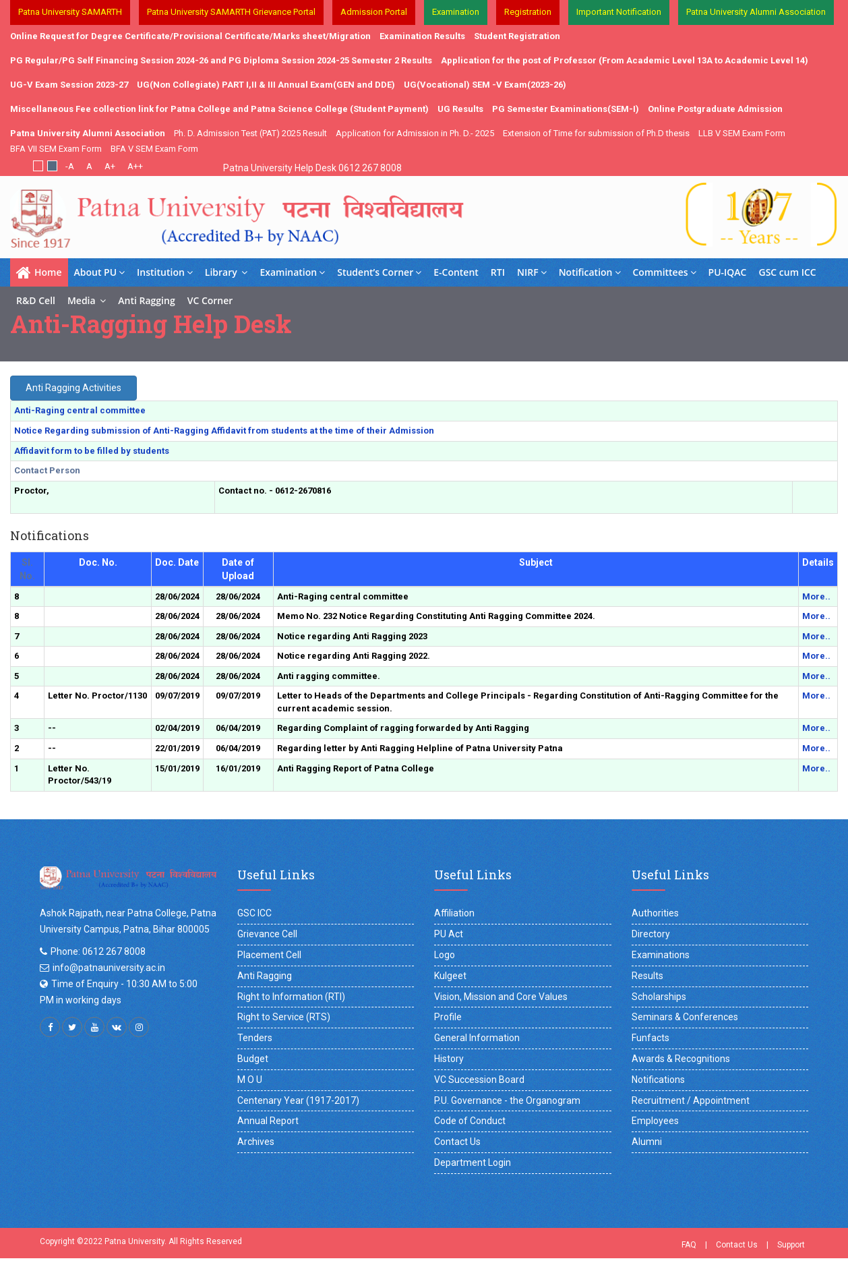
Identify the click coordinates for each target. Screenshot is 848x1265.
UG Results (460, 109)
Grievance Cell (267, 934)
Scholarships (659, 996)
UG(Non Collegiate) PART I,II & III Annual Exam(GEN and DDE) (266, 85)
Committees (664, 272)
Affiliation (454, 913)
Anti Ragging (146, 300)
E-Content (456, 272)
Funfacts (650, 1037)
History (449, 1058)
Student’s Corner (379, 272)
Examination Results (422, 36)
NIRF (532, 272)
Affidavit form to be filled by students (91, 451)
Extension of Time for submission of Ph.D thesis (596, 133)
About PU (99, 272)
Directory (651, 934)
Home (39, 272)
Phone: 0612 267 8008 (98, 951)
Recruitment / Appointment (691, 1100)
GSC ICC (254, 913)
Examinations (661, 954)
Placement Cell (269, 954)
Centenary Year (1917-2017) (298, 1100)
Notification (590, 272)
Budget (252, 1058)
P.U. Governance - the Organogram (507, 1100)
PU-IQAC (727, 272)
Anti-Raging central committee (80, 410)
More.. (816, 596)
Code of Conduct (470, 1120)
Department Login (472, 1162)
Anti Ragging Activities (73, 387)
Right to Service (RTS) (283, 1016)
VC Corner (210, 300)
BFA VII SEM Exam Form (56, 149)
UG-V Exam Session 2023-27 (69, 85)
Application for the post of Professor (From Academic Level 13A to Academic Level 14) (624, 60)
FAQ (689, 1244)
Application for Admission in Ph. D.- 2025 (415, 133)
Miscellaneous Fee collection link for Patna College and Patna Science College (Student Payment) (219, 109)
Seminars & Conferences (685, 1016)
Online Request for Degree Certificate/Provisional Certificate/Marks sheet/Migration (190, 36)
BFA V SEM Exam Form (154, 149)
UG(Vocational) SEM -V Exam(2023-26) (485, 85)
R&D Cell (35, 300)
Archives (255, 1141)
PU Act (448, 934)
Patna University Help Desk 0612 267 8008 (312, 168)
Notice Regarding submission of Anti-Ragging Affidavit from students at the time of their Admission (224, 430)
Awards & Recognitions (681, 1058)
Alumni (647, 1141)
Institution (165, 272)
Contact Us (457, 1141)
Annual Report (268, 1120)
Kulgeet (450, 975)
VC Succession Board (479, 1079)
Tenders (254, 1037)
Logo (444, 954)
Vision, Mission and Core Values (501, 996)
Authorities (655, 913)
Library (226, 272)
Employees (655, 1120)
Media (86, 300)
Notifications (658, 1079)
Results (647, 975)
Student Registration (517, 36)
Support (791, 1244)
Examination (292, 272)
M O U (249, 1079)
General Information (477, 1037)
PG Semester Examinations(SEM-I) (565, 109)
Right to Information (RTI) (291, 996)
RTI (498, 272)
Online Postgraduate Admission (715, 109)
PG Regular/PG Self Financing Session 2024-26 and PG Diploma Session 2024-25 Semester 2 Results (221, 60)
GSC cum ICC (787, 272)
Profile (448, 1016)
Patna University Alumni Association (87, 133)
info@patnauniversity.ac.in (109, 967)
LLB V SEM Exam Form (741, 133)
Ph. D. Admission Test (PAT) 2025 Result (250, 133)
